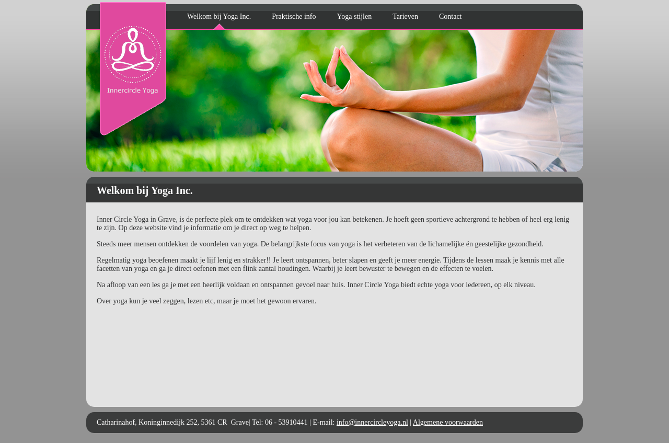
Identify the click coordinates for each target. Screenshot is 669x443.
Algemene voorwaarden (448, 422)
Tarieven (405, 16)
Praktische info (294, 16)
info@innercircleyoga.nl (372, 422)
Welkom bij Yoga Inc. (219, 16)
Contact (450, 16)
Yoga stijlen (354, 16)
